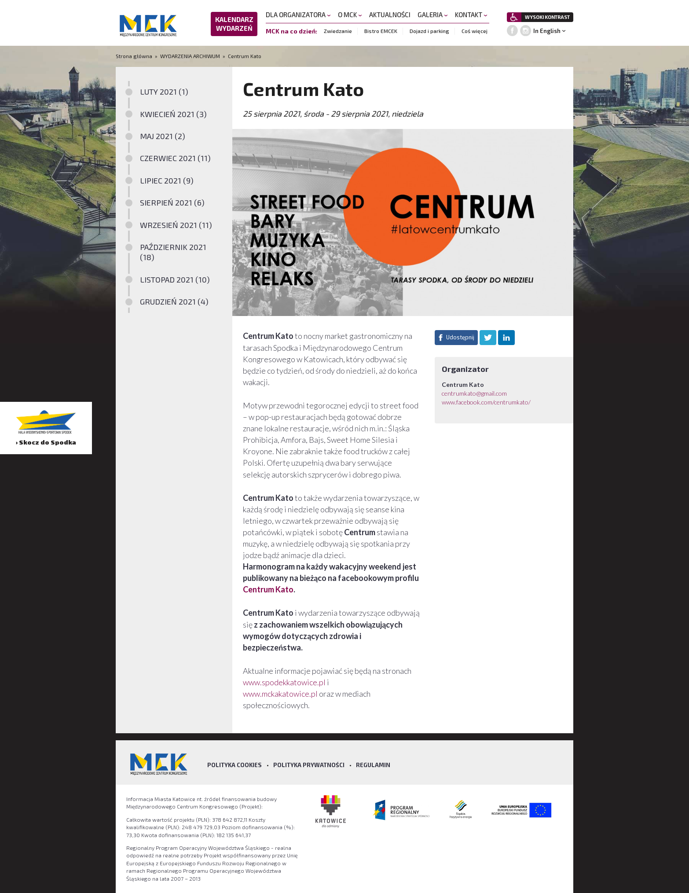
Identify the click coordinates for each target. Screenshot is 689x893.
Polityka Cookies (234, 764)
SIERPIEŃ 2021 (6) (172, 202)
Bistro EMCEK (380, 31)
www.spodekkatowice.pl (284, 682)
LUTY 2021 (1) (164, 91)
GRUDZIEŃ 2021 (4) (174, 301)
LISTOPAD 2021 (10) (175, 279)
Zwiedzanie (338, 31)
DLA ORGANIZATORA (298, 14)
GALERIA (433, 14)
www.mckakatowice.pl (280, 693)
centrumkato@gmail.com (474, 393)
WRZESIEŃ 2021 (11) (176, 225)
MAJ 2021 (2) (162, 136)
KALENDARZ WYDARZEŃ (234, 23)
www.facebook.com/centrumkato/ (486, 402)
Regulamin (373, 764)
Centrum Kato (268, 589)
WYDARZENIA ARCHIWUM (190, 56)
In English (547, 30)
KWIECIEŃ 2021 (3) (173, 114)
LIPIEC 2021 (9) (167, 180)
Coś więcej (474, 31)
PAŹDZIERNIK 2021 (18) (173, 252)
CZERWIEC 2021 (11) (175, 158)
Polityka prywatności (308, 764)
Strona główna (135, 56)
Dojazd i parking (429, 31)
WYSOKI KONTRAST (547, 17)
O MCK (350, 14)
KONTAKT (471, 14)
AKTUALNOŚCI (389, 14)
